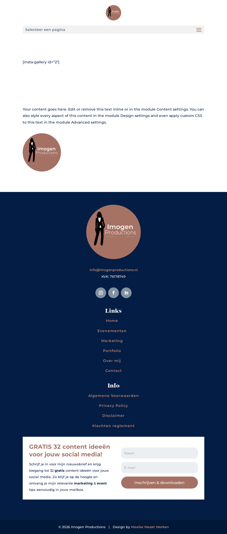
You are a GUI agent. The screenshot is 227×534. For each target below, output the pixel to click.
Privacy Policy (113, 405)
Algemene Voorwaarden (113, 395)
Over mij (112, 360)
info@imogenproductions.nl (114, 270)
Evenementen (112, 331)
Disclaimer (113, 415)
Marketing (112, 340)
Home (112, 320)
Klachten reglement (113, 425)
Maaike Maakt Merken (150, 527)
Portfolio (112, 350)
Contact (113, 370)
